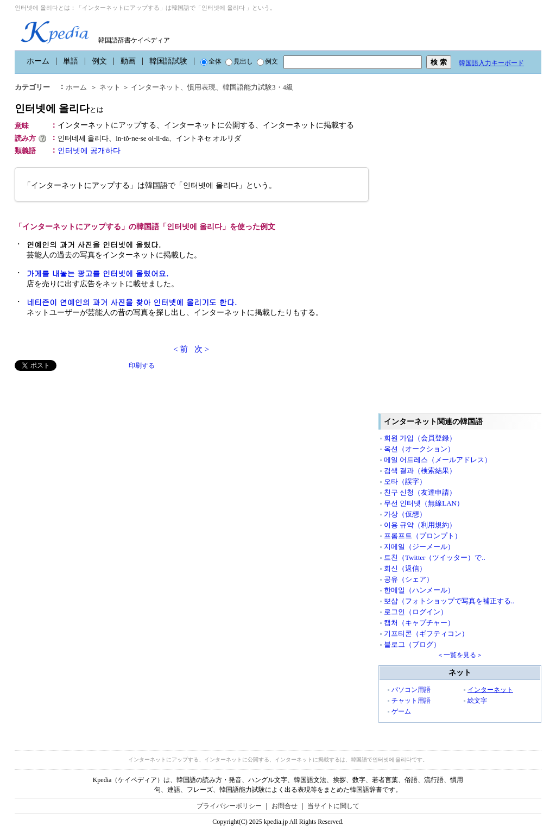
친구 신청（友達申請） (420, 492)
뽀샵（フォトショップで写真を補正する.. (449, 601)
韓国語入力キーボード (491, 63)
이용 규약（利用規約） (420, 525)
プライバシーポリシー (229, 806)
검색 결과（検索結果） (420, 471)
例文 (99, 61)
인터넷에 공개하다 (89, 151)
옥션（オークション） (419, 449)
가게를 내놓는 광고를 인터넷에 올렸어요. (97, 273)
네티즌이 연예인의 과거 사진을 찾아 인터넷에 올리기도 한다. (132, 302)
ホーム (38, 61)
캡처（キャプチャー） (419, 623)
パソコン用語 (411, 690)
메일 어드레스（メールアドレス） (437, 460)
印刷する (142, 365)
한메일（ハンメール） (419, 590)
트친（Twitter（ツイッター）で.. (434, 557)
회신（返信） (405, 568)
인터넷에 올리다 (59, 108)
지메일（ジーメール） (419, 547)
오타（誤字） (405, 481)
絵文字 (477, 700)
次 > (201, 349)
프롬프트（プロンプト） (423, 536)
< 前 (180, 349)
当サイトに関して (333, 806)
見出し (239, 61)
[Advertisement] (96, 447)
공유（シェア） (408, 579)
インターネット (155, 87)
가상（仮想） (405, 514)
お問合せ (284, 806)
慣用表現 (201, 87)
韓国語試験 (168, 61)
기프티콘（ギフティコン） (426, 633)
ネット (110, 87)
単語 (70, 61)
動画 (128, 61)
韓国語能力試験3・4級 (258, 87)
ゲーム (401, 711)
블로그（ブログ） (412, 644)
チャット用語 (411, 700)
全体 (211, 61)
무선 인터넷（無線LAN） (424, 503)
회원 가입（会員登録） (420, 438)
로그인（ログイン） (415, 612)
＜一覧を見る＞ (460, 655)
